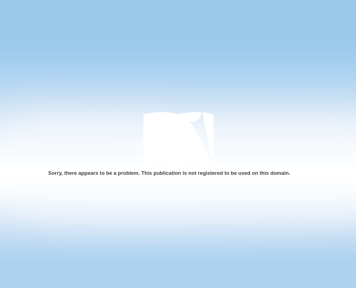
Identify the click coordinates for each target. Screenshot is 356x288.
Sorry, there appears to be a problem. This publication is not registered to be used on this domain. (169, 173)
